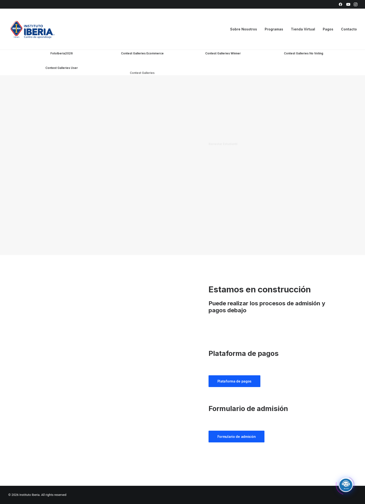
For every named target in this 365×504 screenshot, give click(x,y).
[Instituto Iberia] (32, 29)
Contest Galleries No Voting (303, 61)
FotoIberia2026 (61, 53)
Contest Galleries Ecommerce (142, 53)
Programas (274, 29)
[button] (340, 4)
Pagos (328, 29)
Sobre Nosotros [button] (243, 29)
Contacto (349, 29)
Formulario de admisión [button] (236, 436)
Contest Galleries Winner (223, 54)
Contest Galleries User (61, 90)
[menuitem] (340, 4)
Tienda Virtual (303, 29)
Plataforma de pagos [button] (234, 381)
